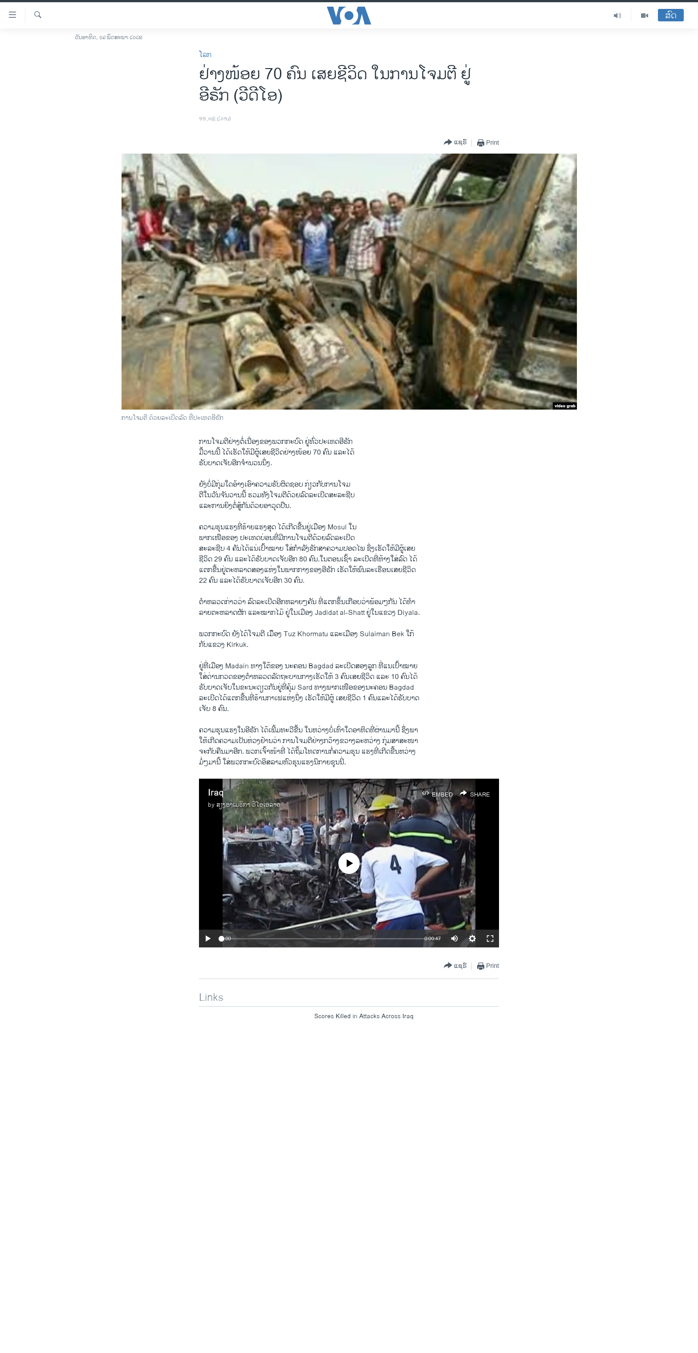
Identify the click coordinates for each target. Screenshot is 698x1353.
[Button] (455, 142)
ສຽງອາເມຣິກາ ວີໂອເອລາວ (248, 805)
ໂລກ (205, 55)
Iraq (215, 793)
